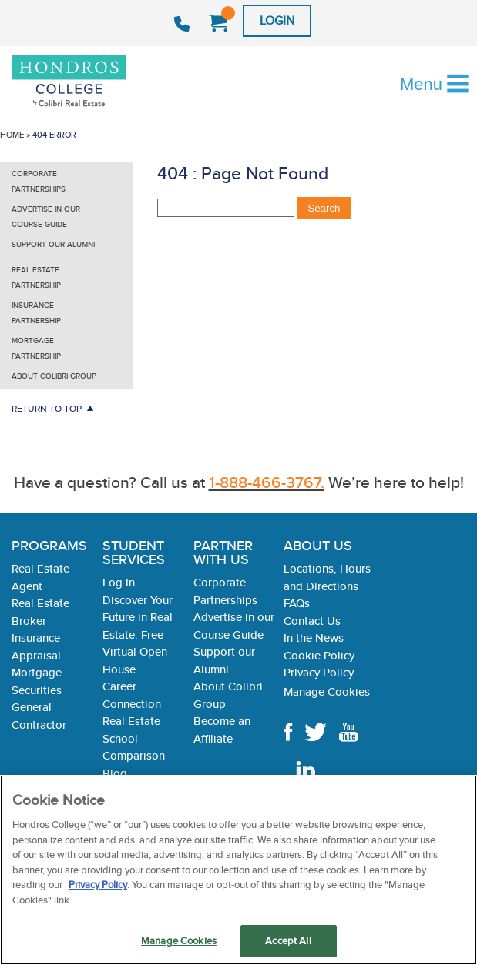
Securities (37, 690)
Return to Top (47, 408)
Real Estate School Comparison (133, 738)
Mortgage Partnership (36, 348)
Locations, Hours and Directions (327, 577)
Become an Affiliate (221, 729)
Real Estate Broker (40, 612)
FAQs (297, 603)
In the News (314, 637)
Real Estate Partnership (36, 277)
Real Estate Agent (40, 577)
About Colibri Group (54, 376)
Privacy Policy (319, 672)
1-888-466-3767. (266, 482)
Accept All (288, 940)
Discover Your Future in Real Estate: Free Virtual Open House (137, 634)
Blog (114, 773)
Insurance (36, 637)
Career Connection (131, 695)
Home (12, 135)
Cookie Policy (319, 655)
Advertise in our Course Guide (46, 216)
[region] (238, 870)
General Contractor (39, 716)
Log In (118, 582)
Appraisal (36, 655)
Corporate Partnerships (39, 181)
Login (277, 20)
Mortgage (37, 672)
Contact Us (312, 621)
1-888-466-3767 (183, 23)
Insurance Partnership (36, 312)
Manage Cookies (327, 692)
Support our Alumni (53, 244)
